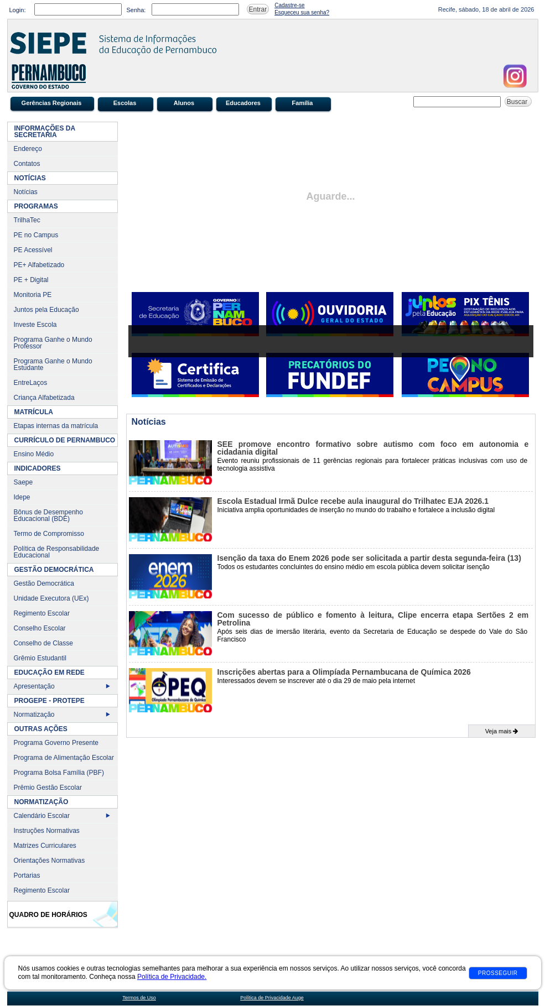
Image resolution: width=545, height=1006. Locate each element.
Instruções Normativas (47, 831)
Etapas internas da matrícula (56, 426)
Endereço (28, 149)
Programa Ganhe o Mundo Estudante (53, 364)
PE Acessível (33, 250)
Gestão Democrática (44, 583)
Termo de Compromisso (49, 534)
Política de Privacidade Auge (272, 997)
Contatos (27, 164)
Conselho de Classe (43, 643)
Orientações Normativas (49, 860)
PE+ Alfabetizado (39, 265)
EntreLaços (31, 383)
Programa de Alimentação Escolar (64, 758)
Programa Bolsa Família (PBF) (59, 772)
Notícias (26, 192)
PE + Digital (31, 280)
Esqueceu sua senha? (301, 12)
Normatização (34, 714)
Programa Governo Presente (56, 743)
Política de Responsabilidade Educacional (57, 552)
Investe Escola (35, 325)
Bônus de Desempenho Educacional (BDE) (48, 515)
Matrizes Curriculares (45, 845)
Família (302, 103)
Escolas (125, 103)
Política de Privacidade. (171, 977)
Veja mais (501, 731)
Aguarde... (330, 196)
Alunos (184, 103)
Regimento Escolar (42, 613)
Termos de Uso (139, 997)
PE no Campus (36, 235)
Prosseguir (498, 973)
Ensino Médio (34, 454)
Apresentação (34, 686)
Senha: (136, 10)
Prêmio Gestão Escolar (48, 787)
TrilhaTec (27, 220)
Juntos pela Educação (46, 310)
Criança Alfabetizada (44, 398)
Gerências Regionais (52, 103)
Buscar (518, 102)
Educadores (243, 103)
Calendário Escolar (42, 816)
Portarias (27, 875)
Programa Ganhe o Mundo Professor (53, 343)
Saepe (23, 482)
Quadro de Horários (48, 915)
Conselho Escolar (40, 628)
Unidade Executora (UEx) (51, 598)
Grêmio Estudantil (40, 658)
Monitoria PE (33, 295)
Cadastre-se (289, 5)
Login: (17, 10)
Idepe (22, 497)
